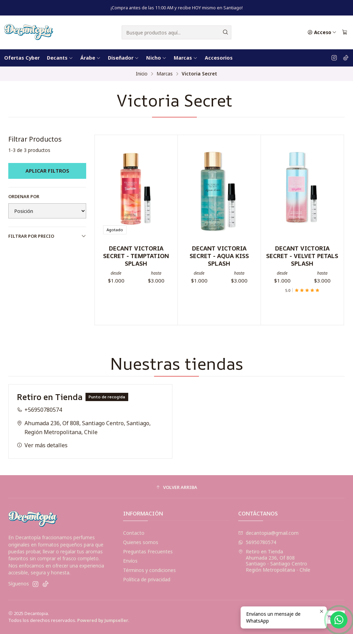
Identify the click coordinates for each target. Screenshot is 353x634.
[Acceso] (322, 32)
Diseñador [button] (123, 57)
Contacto (133, 533)
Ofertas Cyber (22, 57)
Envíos (130, 561)
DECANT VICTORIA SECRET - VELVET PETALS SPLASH (302, 255)
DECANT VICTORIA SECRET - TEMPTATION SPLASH (136, 255)
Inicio (142, 73)
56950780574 (257, 542)
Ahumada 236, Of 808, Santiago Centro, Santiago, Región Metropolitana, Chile (84, 434)
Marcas (165, 73)
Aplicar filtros (47, 170)
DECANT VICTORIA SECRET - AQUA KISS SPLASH (219, 255)
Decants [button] (60, 57)
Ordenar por (23, 196)
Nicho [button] (156, 57)
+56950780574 (39, 416)
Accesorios (219, 57)
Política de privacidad (146, 579)
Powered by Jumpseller (102, 620)
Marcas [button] (186, 57)
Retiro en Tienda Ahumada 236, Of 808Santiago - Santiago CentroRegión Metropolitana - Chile (274, 560)
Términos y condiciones (149, 570)
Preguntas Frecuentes (148, 551)
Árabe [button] (90, 57)
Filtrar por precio (47, 236)
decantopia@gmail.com (268, 533)
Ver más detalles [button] (42, 452)
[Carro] (345, 32)
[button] (176, 487)
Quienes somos (140, 542)
